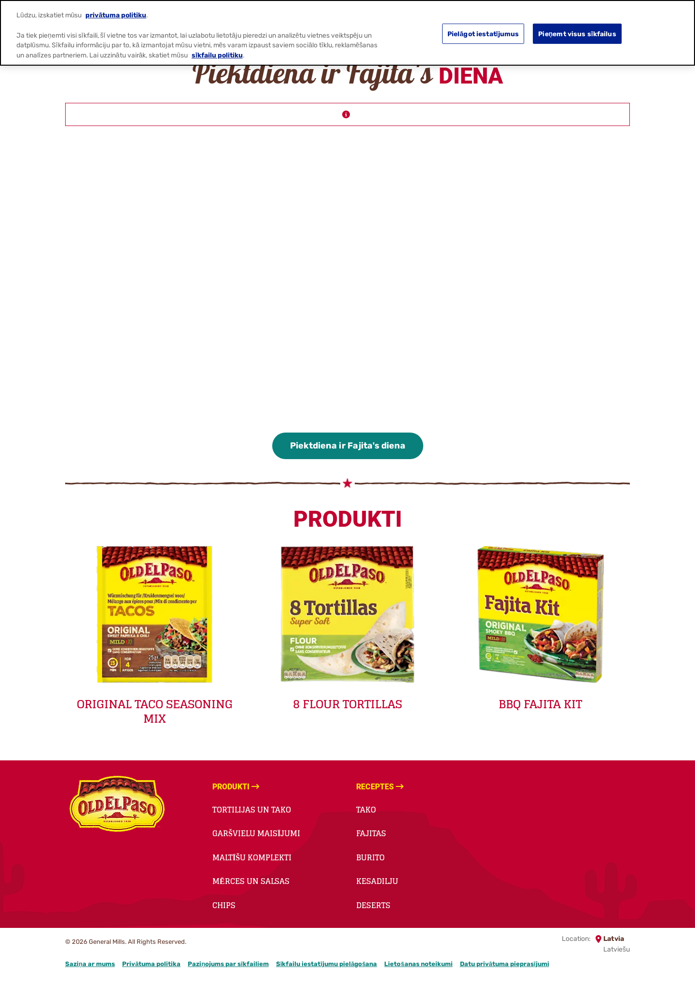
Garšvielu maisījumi (256, 833)
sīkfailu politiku (217, 55)
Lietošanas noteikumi (418, 963)
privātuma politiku (115, 15)
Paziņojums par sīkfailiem (228, 963)
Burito (370, 857)
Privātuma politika (151, 963)
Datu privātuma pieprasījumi (504, 963)
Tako (366, 809)
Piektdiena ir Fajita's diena (347, 445)
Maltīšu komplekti (252, 857)
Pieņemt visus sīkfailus (577, 33)
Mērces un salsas (251, 881)
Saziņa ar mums (90, 963)
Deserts (373, 905)
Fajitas (371, 833)
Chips (224, 905)
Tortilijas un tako (251, 809)
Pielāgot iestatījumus (483, 33)
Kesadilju (377, 881)
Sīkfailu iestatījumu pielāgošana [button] (326, 963)
